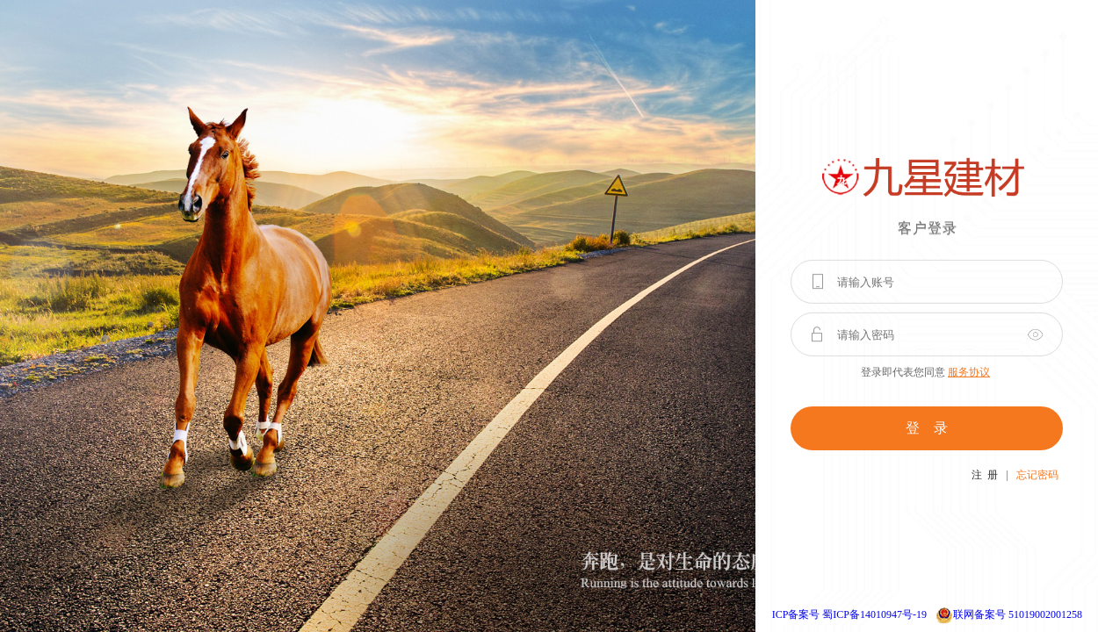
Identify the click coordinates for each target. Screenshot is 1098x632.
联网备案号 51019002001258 (1017, 614)
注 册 (985, 475)
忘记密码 (1037, 475)
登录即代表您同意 (925, 372)
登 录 (927, 427)
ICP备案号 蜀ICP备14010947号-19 (849, 614)
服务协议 (969, 372)
